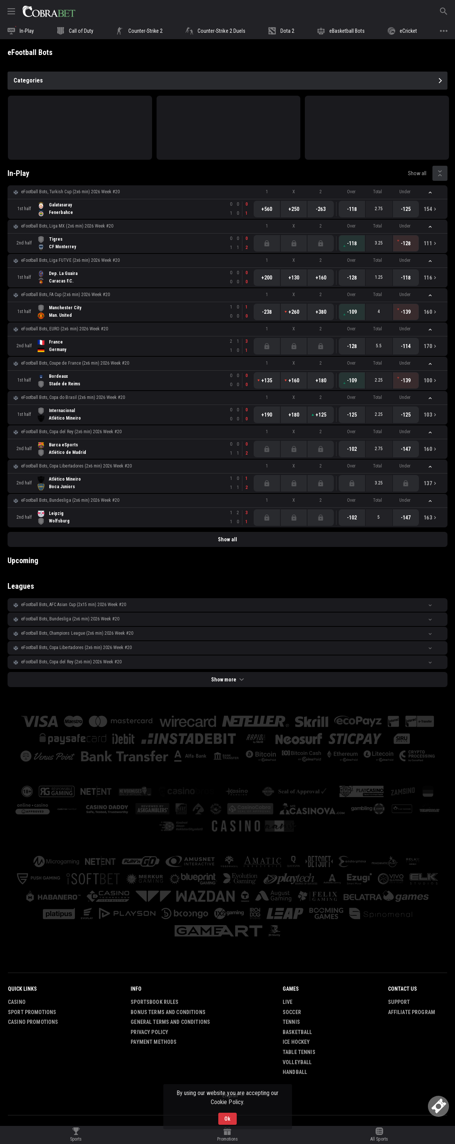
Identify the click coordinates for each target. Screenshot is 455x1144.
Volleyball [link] (297, 1062)
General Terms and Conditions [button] (170, 1022)
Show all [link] (417, 173)
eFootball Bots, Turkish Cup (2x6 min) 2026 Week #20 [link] (70, 191)
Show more (227, 680)
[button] (227, 192)
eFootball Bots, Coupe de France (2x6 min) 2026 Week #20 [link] (75, 363)
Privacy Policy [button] (149, 1032)
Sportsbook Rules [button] (154, 1002)
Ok (227, 1119)
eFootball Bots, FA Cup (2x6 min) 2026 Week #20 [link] (65, 294)
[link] (49, 11)
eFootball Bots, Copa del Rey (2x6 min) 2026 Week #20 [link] (71, 431)
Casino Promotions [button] (33, 1022)
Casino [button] (17, 1002)
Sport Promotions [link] (32, 1012)
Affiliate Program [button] (411, 1012)
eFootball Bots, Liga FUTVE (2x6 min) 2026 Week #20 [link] (70, 260)
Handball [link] (295, 1072)
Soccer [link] (292, 1012)
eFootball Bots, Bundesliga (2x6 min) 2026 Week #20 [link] (70, 500)
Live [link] (288, 1002)
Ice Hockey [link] (296, 1042)
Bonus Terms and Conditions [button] (168, 1012)
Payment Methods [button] (154, 1042)
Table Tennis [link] (299, 1052)
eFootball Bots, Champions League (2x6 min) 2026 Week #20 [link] (77, 633)
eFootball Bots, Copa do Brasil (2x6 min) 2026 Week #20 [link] (73, 397)
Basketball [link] (297, 1032)
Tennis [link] (291, 1022)
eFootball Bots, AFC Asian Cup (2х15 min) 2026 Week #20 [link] (73, 604)
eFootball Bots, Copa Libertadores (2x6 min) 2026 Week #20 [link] (76, 466)
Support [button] (399, 1002)
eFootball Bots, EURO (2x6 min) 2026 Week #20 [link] (64, 328)
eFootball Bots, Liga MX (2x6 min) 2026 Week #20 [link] (67, 226)
